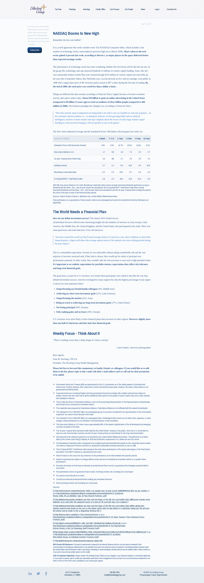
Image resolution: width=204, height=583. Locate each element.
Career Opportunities (159, 575)
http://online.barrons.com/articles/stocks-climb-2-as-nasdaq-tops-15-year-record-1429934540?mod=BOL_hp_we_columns (101, 491)
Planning (72, 9)
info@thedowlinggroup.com (114, 575)
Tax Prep (58, 9)
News (143, 9)
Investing (86, 9)
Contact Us (171, 9)
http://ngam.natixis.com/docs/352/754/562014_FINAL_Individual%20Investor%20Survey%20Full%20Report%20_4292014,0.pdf (100, 532)
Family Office (100, 9)
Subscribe (34, 50)
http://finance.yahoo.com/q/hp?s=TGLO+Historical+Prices (76, 514)
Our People (129, 9)
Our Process (114, 9)
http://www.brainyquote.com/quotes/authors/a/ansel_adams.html (78, 541)
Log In (157, 9)
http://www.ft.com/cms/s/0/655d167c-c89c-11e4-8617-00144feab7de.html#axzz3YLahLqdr (88, 523)
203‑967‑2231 (114, 572)
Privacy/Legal (145, 575)
